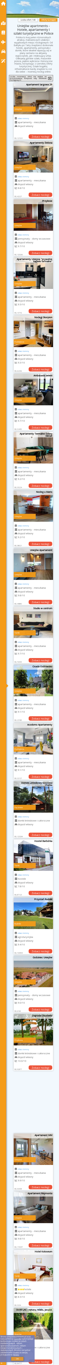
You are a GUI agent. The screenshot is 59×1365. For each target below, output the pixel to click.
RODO (16, 1354)
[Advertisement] (29, 1103)
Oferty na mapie (48, 20)
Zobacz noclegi (40, 136)
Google (17, 1338)
